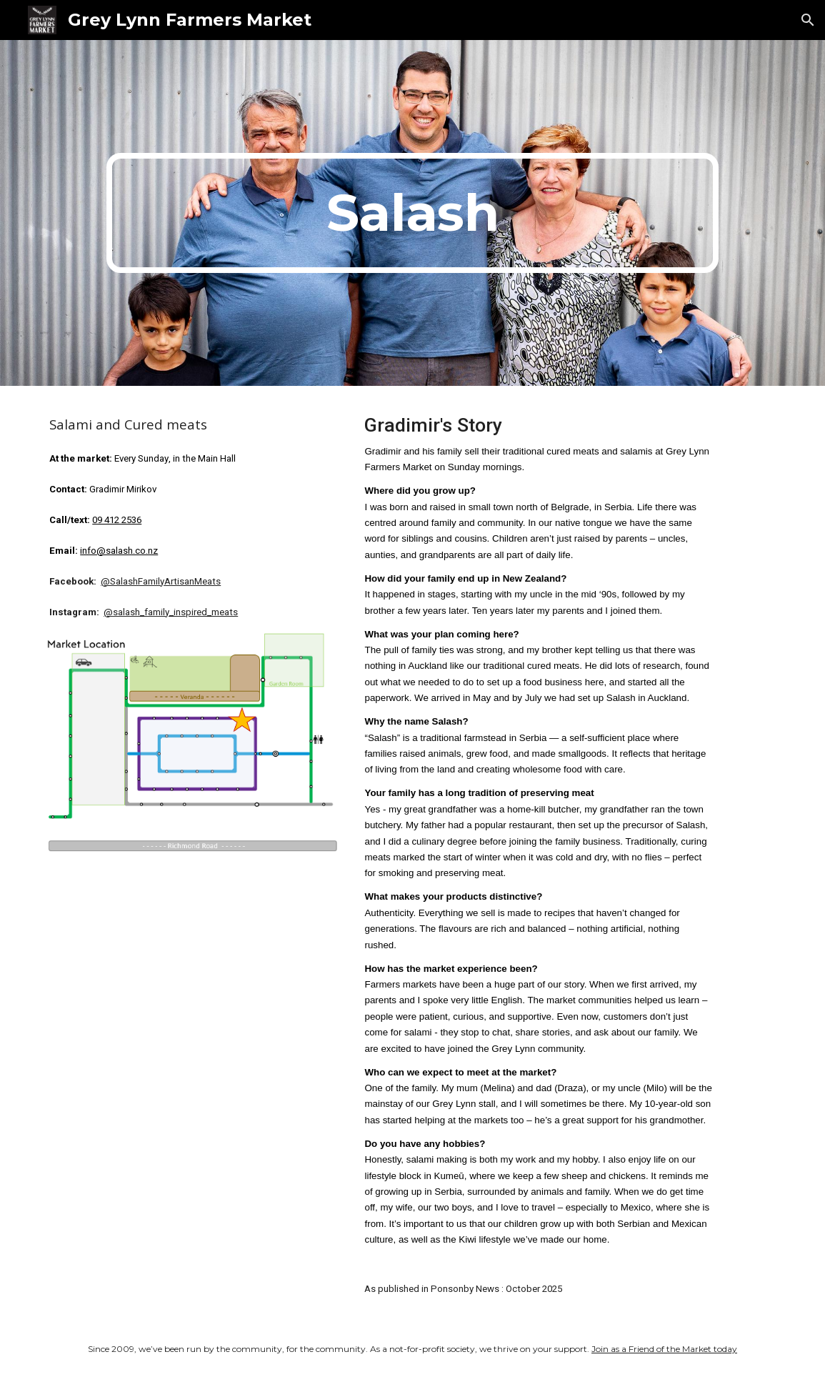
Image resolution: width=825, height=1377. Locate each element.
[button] (808, 20)
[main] (412, 213)
